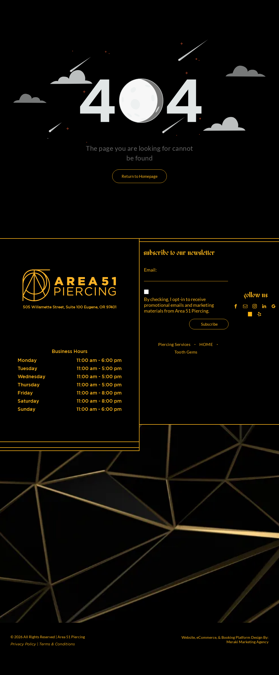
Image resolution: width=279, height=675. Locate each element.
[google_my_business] (273, 307)
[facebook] (236, 307)
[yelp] (259, 315)
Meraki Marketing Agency (247, 642)
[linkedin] (264, 307)
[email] (245, 307)
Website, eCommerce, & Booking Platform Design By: (225, 637)
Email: (150, 270)
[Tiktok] (250, 315)
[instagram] (254, 307)
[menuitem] (174, 344)
